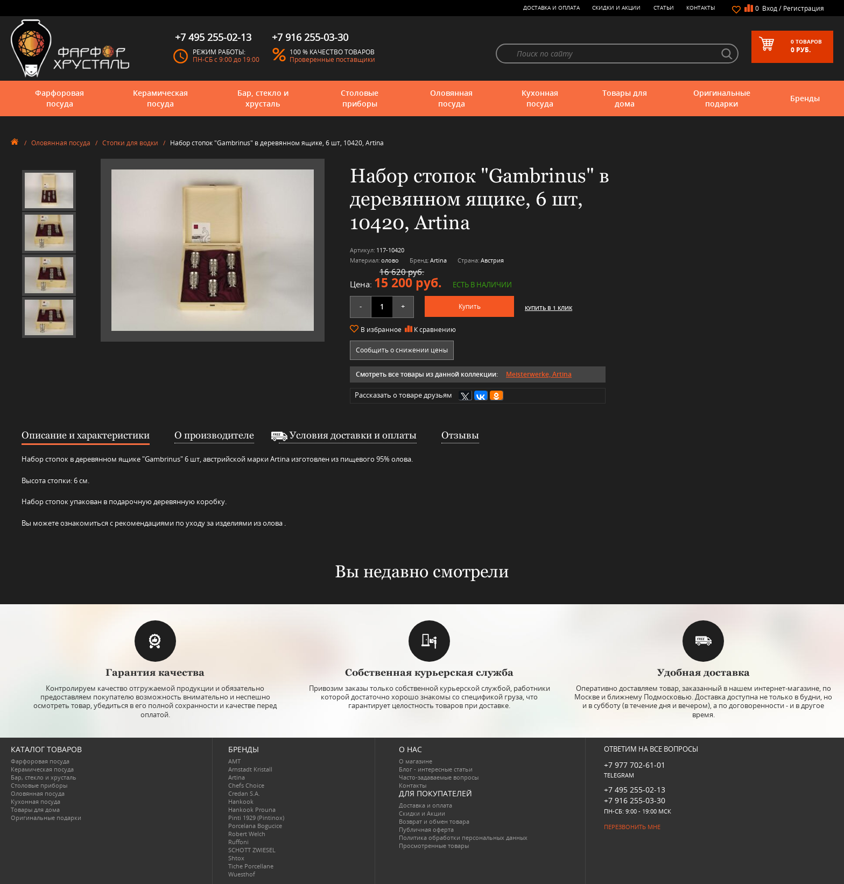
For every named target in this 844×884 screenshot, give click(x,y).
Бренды (805, 98)
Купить (470, 306)
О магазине (415, 761)
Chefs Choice (246, 785)
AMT (234, 761)
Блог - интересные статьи (436, 769)
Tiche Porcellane (250, 866)
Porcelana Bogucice (255, 826)
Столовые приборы (359, 98)
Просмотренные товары (434, 845)
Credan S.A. (244, 793)
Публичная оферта (426, 829)
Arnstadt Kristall (250, 769)
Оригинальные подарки (721, 98)
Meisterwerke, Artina (539, 374)
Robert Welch (246, 834)
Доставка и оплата (551, 7)
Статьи (663, 7)
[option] (49, 190)
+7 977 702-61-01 (634, 765)
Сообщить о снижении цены (402, 350)
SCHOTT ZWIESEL (252, 850)
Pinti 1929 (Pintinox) (256, 818)
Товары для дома (624, 98)
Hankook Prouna (252, 809)
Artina (236, 777)
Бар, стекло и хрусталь (263, 98)
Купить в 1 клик (548, 308)
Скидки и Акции (616, 7)
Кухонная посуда (540, 98)
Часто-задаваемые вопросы (439, 777)
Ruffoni (238, 842)
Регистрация (803, 8)
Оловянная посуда (451, 98)
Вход (769, 8)
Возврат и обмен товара (434, 821)
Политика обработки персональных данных (463, 837)
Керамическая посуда (160, 98)
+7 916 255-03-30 (634, 800)
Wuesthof (241, 874)
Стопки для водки (130, 142)
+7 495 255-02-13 (634, 789)
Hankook (241, 801)
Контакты (700, 7)
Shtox (236, 858)
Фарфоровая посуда (59, 98)
